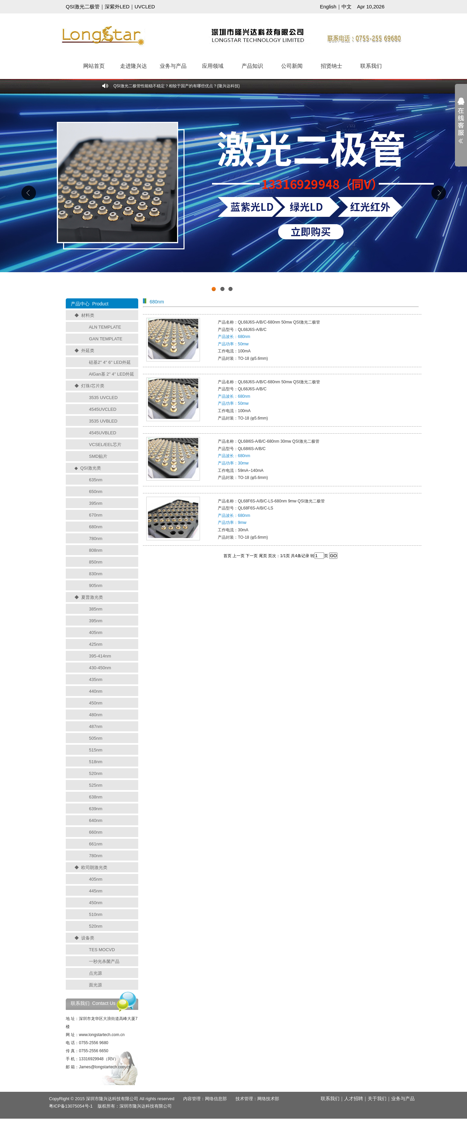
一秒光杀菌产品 (104, 961)
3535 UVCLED (103, 397)
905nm (95, 585)
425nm (95, 644)
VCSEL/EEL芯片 (105, 444)
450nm (95, 702)
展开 (461, 125)
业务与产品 (173, 66)
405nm (95, 632)
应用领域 (212, 66)
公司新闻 (292, 66)
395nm (95, 503)
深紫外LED (117, 6)
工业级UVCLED (233, 194)
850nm (95, 562)
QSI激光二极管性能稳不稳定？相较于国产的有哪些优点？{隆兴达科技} (176, 86)
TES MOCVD (102, 949)
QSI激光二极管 (83, 6)
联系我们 (371, 66)
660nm (95, 832)
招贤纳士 (331, 66)
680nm (95, 526)
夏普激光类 (92, 597)
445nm (95, 890)
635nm (95, 479)
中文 (347, 6)
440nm (95, 691)
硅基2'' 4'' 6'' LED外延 (110, 362)
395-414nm (100, 655)
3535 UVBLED (103, 421)
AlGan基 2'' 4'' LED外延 (112, 374)
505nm (95, 738)
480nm (95, 714)
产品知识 (252, 66)
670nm (95, 515)
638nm (95, 796)
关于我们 (377, 1098)
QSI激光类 (90, 468)
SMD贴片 (98, 456)
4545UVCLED (102, 409)
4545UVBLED (102, 432)
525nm (95, 785)
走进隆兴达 (133, 66)
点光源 (95, 973)
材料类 (87, 315)
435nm (95, 679)
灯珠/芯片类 (92, 385)
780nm (95, 538)
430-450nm (100, 667)
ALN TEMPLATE (105, 327)
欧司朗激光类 (94, 867)
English (328, 6)
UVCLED (145, 6)
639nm (95, 808)
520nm (95, 773)
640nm (95, 820)
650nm (95, 491)
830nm (95, 573)
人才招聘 (353, 1098)
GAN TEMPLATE (105, 338)
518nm (95, 761)
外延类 (87, 350)
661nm (95, 843)
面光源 (95, 984)
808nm (95, 550)
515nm (95, 749)
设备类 (87, 937)
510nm (95, 914)
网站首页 (94, 66)
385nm (95, 609)
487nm (95, 726)
